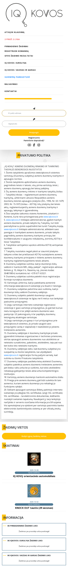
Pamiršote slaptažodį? (34, 140)
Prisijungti (34, 132)
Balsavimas (11, 84)
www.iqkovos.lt (50, 216)
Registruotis (34, 137)
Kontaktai (11, 91)
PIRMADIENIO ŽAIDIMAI (16, 46)
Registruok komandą (17, 51)
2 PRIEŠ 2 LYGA (12, 39)
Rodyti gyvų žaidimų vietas (34, 436)
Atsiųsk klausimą (15, 32)
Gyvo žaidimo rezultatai (19, 56)
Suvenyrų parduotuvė (17, 77)
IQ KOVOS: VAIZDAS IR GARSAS (20, 70)
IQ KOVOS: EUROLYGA (15, 63)
